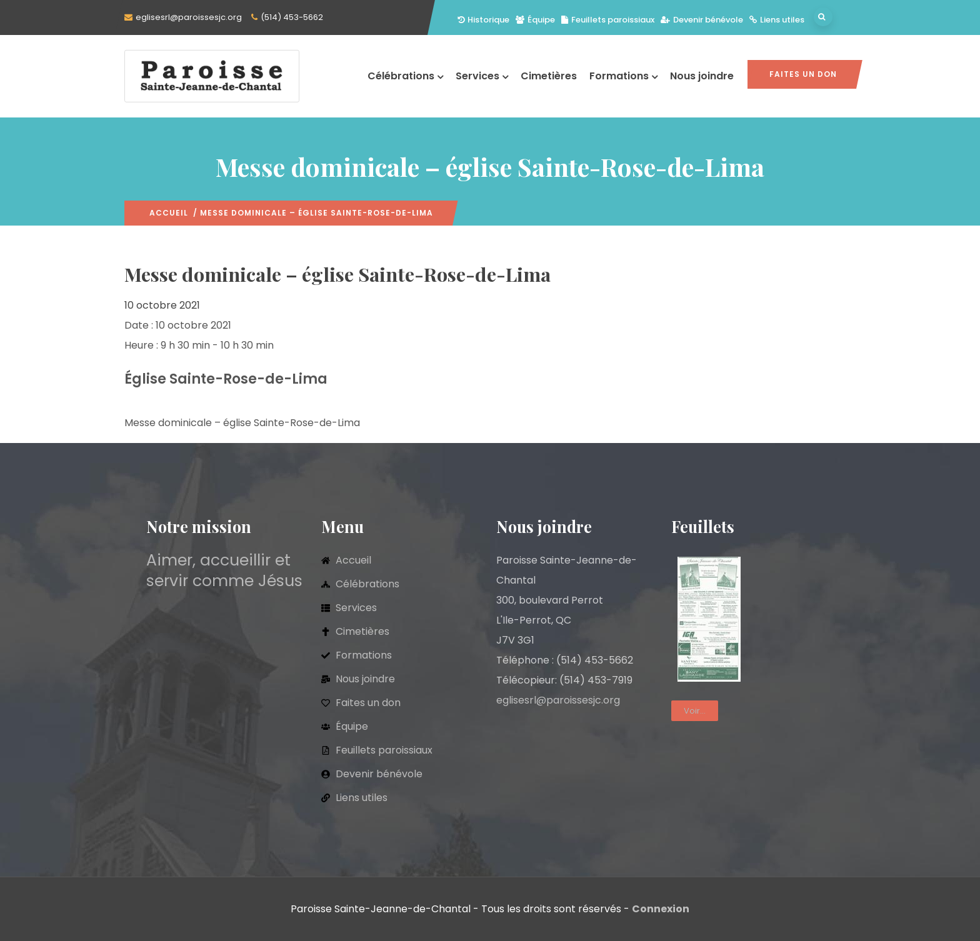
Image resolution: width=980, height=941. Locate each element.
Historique (483, 20)
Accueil (168, 212)
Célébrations (405, 76)
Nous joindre (702, 76)
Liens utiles (776, 20)
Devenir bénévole (702, 20)
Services (482, 76)
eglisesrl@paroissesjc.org (189, 17)
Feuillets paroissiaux (607, 20)
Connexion (660, 909)
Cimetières (549, 76)
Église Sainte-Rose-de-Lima (226, 379)
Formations (623, 76)
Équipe (535, 20)
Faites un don (803, 74)
